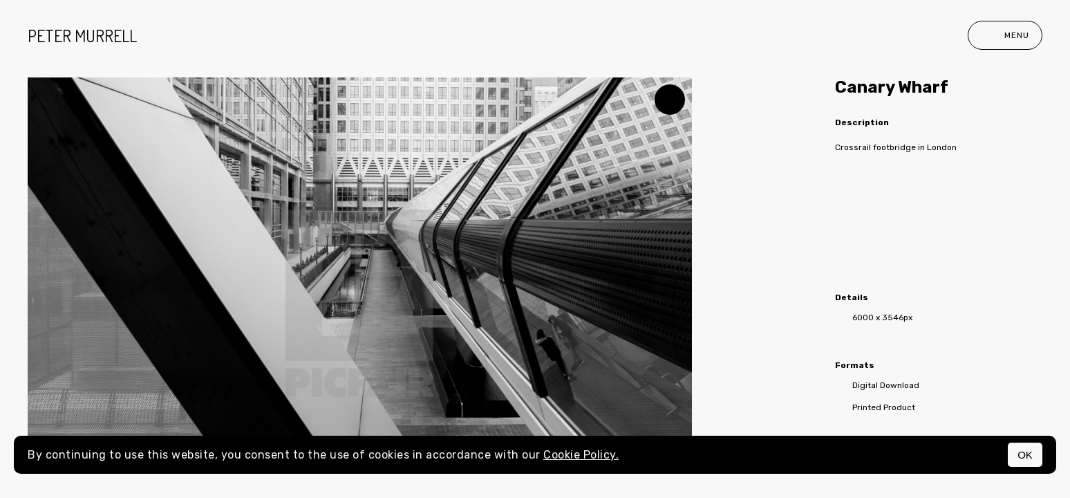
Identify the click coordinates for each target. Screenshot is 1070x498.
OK (1025, 455)
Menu (1005, 35)
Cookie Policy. (581, 454)
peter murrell (82, 35)
